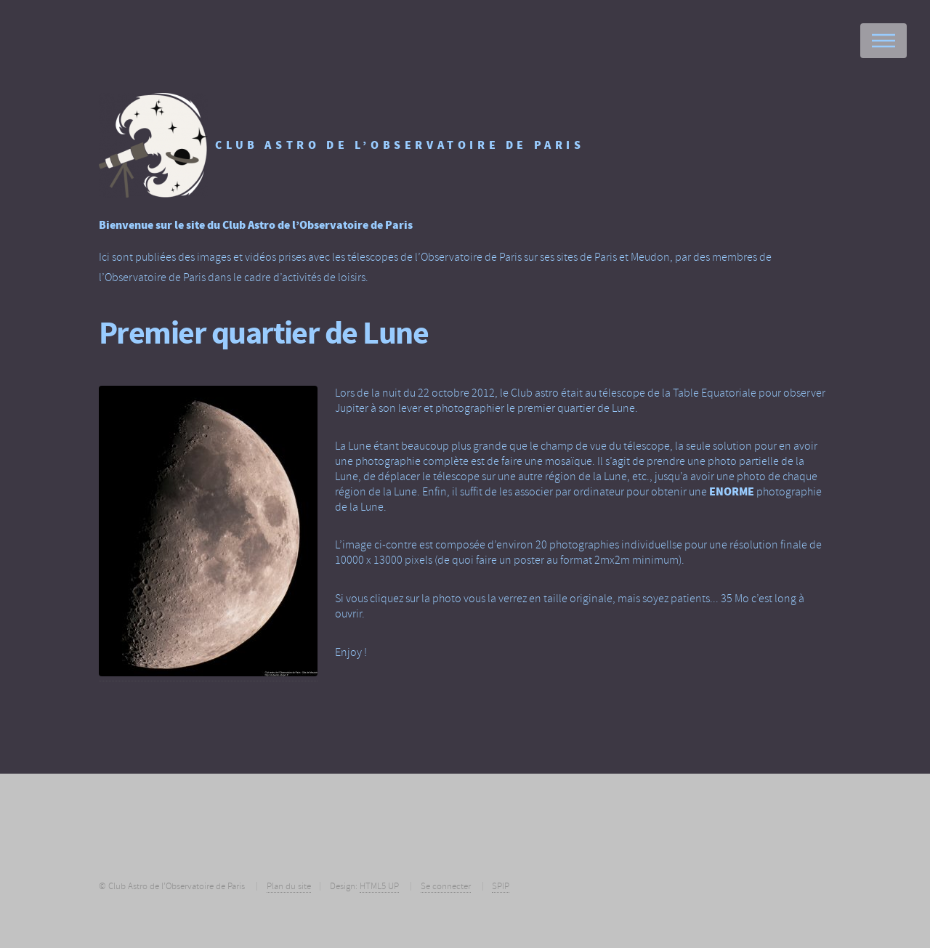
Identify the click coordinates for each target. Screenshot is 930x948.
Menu (883, 40)
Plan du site (289, 886)
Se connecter (446, 886)
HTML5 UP (379, 886)
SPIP (500, 886)
